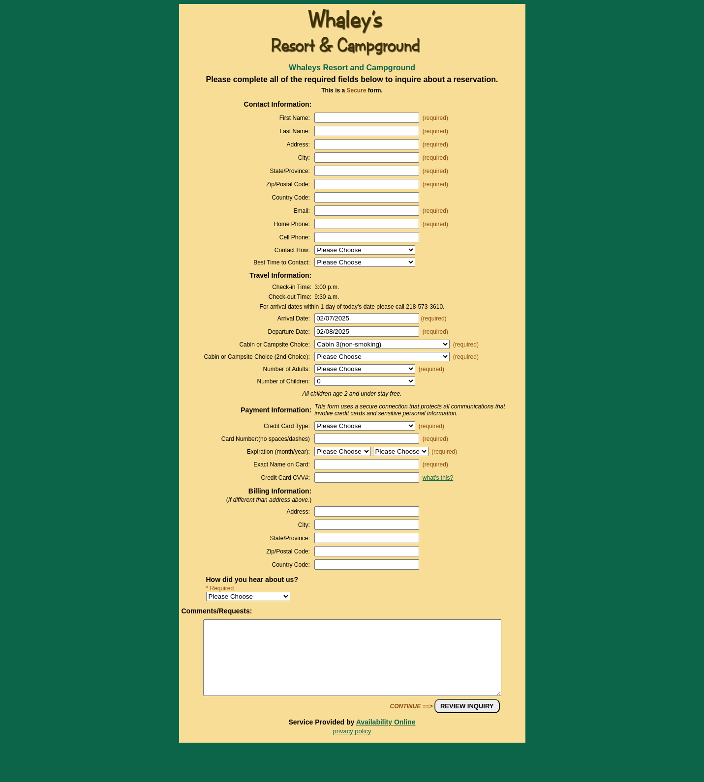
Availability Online (386, 737)
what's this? (438, 477)
